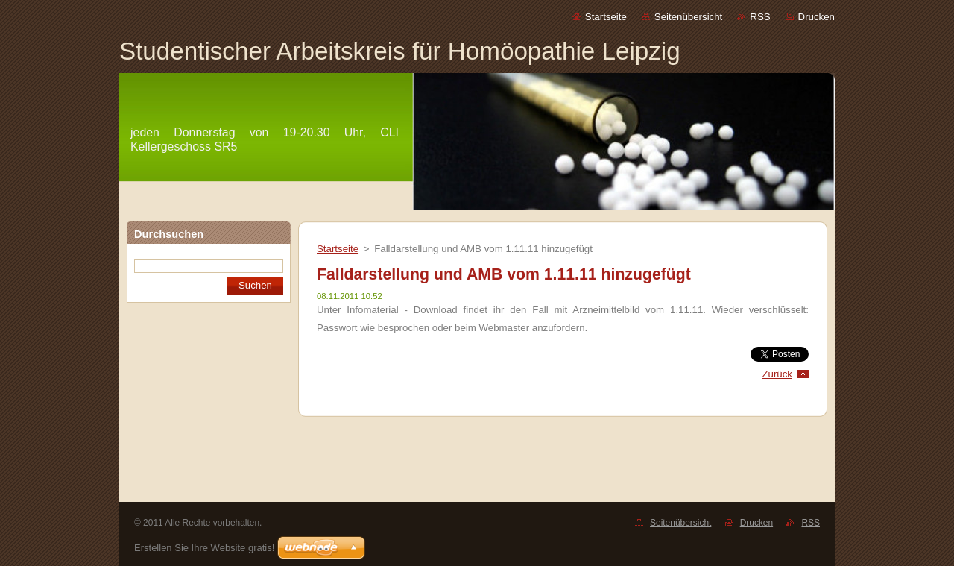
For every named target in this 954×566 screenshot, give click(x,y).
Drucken (816, 16)
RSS (760, 16)
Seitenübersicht (688, 16)
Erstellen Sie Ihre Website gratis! (204, 547)
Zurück (777, 374)
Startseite (606, 16)
